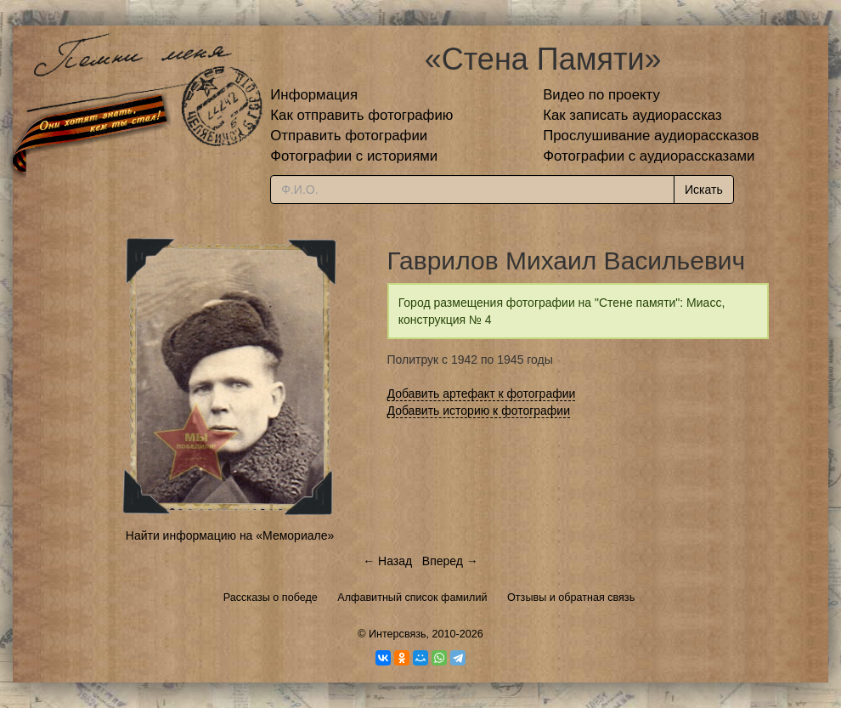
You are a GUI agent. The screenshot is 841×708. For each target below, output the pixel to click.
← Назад (387, 561)
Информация (314, 95)
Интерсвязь (397, 634)
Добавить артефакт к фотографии (481, 393)
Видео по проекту (601, 95)
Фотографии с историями (353, 156)
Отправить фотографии (348, 135)
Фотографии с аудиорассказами (648, 156)
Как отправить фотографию (361, 115)
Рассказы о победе (270, 597)
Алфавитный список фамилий (412, 597)
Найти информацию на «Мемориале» (230, 535)
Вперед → (450, 561)
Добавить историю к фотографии (479, 410)
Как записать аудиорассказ (632, 115)
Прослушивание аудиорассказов (651, 135)
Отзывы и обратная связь (571, 597)
